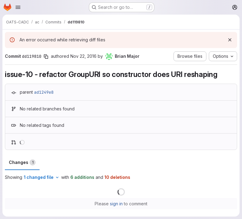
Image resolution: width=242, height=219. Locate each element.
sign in (116, 203)
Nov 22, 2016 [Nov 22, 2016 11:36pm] (83, 56)
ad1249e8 (44, 92)
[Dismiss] (229, 39)
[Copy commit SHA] (46, 56)
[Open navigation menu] (18, 7)
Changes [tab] (22, 162)
